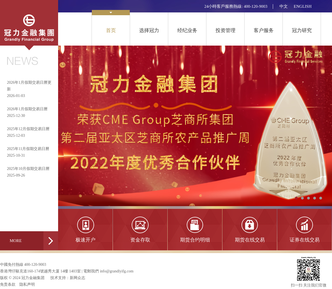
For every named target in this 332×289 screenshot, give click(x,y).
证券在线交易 (305, 240)
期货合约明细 (195, 240)
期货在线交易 (250, 240)
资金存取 (140, 240)
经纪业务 (187, 30)
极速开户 (85, 240)
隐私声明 (27, 284)
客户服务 (264, 30)
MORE (34, 240)
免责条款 (7, 284)
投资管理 (225, 30)
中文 (283, 6)
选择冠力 (149, 30)
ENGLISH (303, 6)
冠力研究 (302, 30)
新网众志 (77, 278)
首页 (111, 22)
